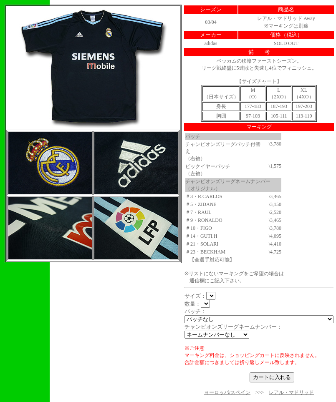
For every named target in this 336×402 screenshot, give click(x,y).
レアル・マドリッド (291, 392)
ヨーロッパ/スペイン (227, 392)
